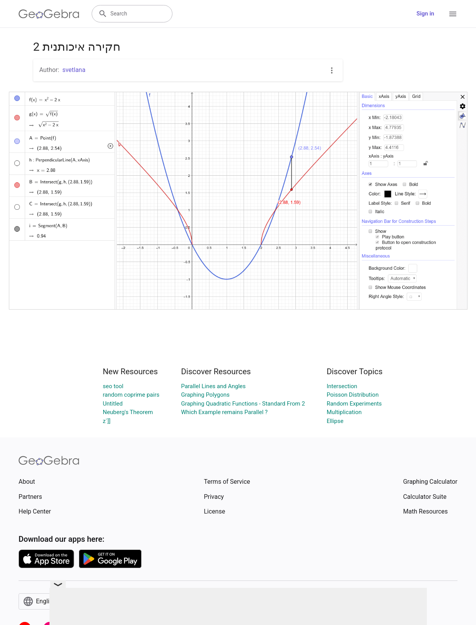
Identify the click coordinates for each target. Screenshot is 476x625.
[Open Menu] (452, 14)
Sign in (425, 13)
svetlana (73, 70)
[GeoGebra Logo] (49, 14)
